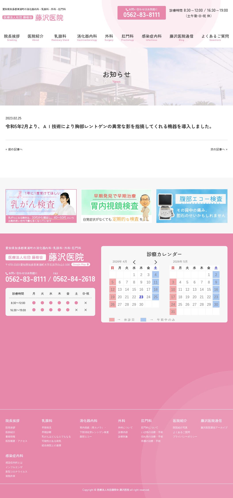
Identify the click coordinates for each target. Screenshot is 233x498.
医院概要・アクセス (16, 441)
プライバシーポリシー (185, 436)
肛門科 (127, 37)
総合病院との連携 (51, 445)
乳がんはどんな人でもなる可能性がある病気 (56, 438)
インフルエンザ (14, 467)
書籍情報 (10, 436)
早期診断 (46, 432)
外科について (125, 427)
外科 (109, 37)
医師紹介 (10, 432)
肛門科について (149, 427)
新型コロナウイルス (16, 471)
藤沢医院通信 (181, 37)
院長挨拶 (12, 37)
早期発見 (46, 427)
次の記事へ (217, 149)
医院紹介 (36, 37)
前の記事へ (15, 149)
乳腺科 (60, 37)
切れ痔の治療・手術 (152, 436)
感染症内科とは (14, 462)
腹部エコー (86, 436)
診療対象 (123, 436)
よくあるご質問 (215, 37)
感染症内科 (152, 37)
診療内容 (123, 432)
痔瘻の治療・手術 (151, 441)
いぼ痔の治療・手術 (152, 432)
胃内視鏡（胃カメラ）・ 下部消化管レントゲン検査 (94, 429)
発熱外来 (10, 476)
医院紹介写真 (180, 427)
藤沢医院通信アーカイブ (214, 427)
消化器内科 (87, 37)
